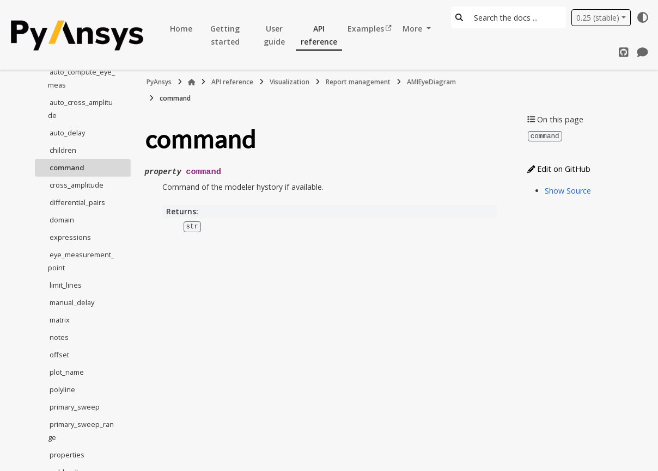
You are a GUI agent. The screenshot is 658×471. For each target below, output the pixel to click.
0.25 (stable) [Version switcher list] (597, 18)
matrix (60, 320)
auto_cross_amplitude (80, 108)
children (63, 150)
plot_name (67, 372)
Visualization (289, 81)
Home (181, 28)
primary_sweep (75, 407)
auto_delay (67, 133)
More (413, 28)
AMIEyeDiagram (431, 81)
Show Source (568, 190)
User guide (274, 35)
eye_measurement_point (81, 261)
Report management (358, 81)
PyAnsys (159, 81)
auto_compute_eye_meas (81, 78)
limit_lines (66, 285)
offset (59, 355)
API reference (319, 35)
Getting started (225, 35)
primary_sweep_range (81, 430)
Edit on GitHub (558, 168)
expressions (70, 237)
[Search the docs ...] (516, 17)
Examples (366, 28)
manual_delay (72, 302)
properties (67, 455)
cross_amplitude (76, 185)
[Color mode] (642, 17)
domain (62, 220)
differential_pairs (77, 202)
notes (59, 337)
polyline (62, 389)
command (67, 167)
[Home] (192, 82)
